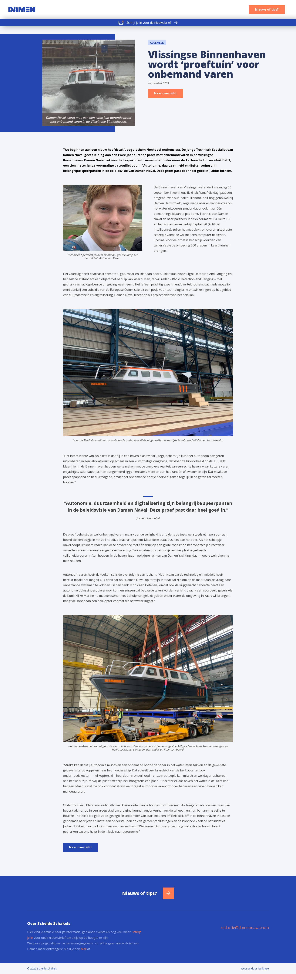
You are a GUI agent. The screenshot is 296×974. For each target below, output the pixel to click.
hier (83, 949)
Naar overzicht (165, 93)
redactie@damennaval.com (245, 927)
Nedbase (263, 968)
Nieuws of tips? (267, 9)
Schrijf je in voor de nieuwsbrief (144, 22)
